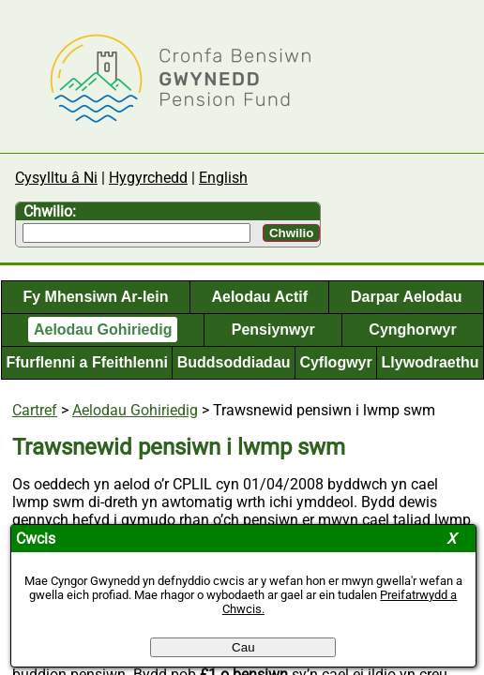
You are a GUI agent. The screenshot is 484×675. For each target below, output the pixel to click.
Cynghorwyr (412, 330)
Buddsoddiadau (234, 362)
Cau (243, 647)
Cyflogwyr (335, 362)
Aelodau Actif (259, 297)
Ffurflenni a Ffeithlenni (86, 362)
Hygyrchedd (148, 178)
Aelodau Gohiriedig (103, 330)
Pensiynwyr (273, 330)
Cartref (34, 410)
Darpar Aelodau (406, 297)
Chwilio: (49, 211)
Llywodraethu (430, 362)
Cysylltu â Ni (56, 178)
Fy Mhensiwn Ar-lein (95, 297)
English (223, 178)
